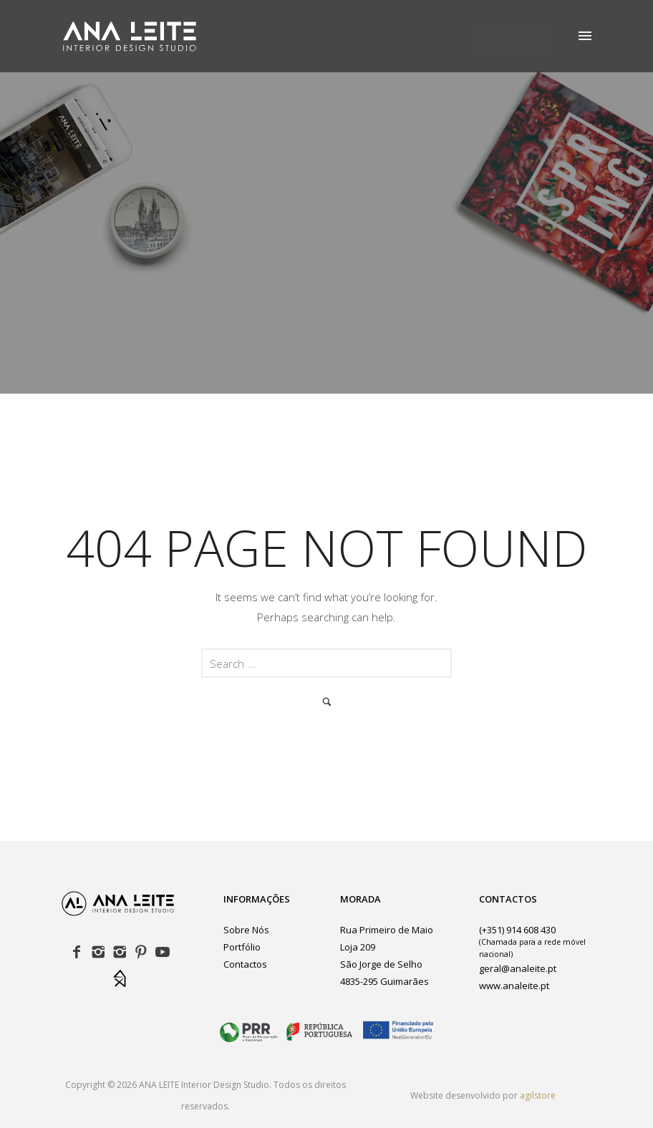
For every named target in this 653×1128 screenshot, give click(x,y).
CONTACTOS (512, 36)
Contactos (245, 964)
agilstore (538, 1095)
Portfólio (242, 946)
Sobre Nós (246, 929)
